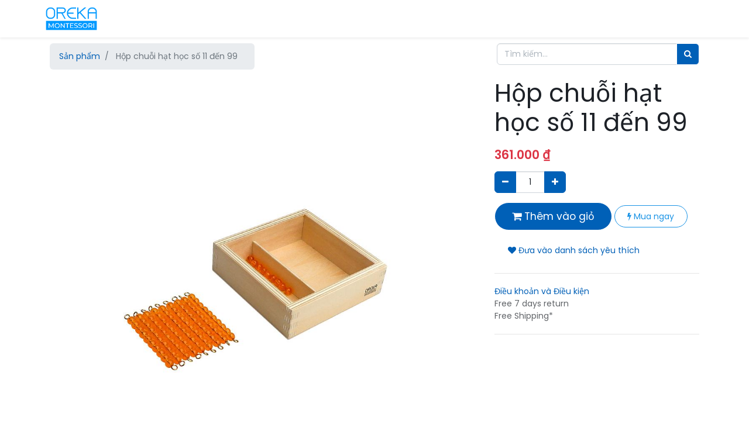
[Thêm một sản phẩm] (555, 182)
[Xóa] (505, 182)
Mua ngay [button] (650, 216)
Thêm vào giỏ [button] (553, 216)
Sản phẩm (79, 56)
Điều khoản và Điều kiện (541, 291)
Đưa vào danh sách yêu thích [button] (574, 250)
